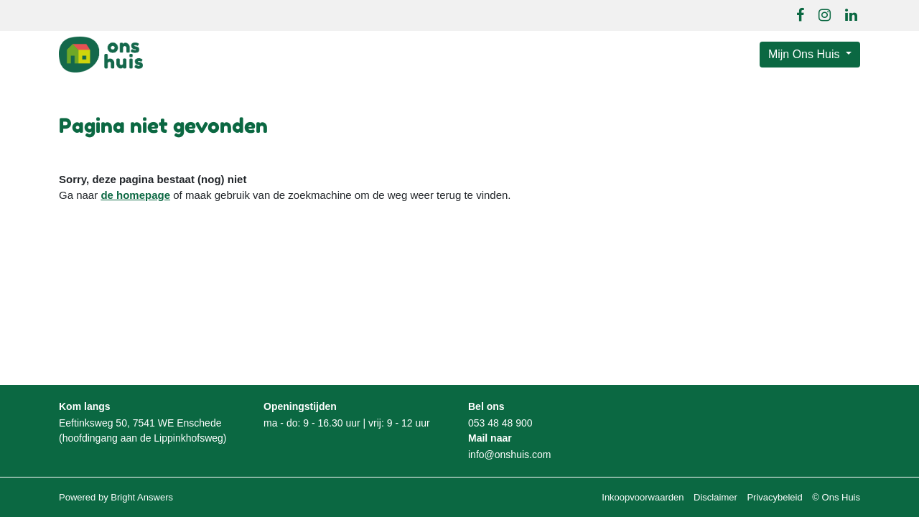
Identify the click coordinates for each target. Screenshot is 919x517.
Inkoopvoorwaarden (643, 497)
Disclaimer (715, 497)
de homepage (135, 195)
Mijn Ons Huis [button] (805, 54)
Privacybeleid (774, 497)
